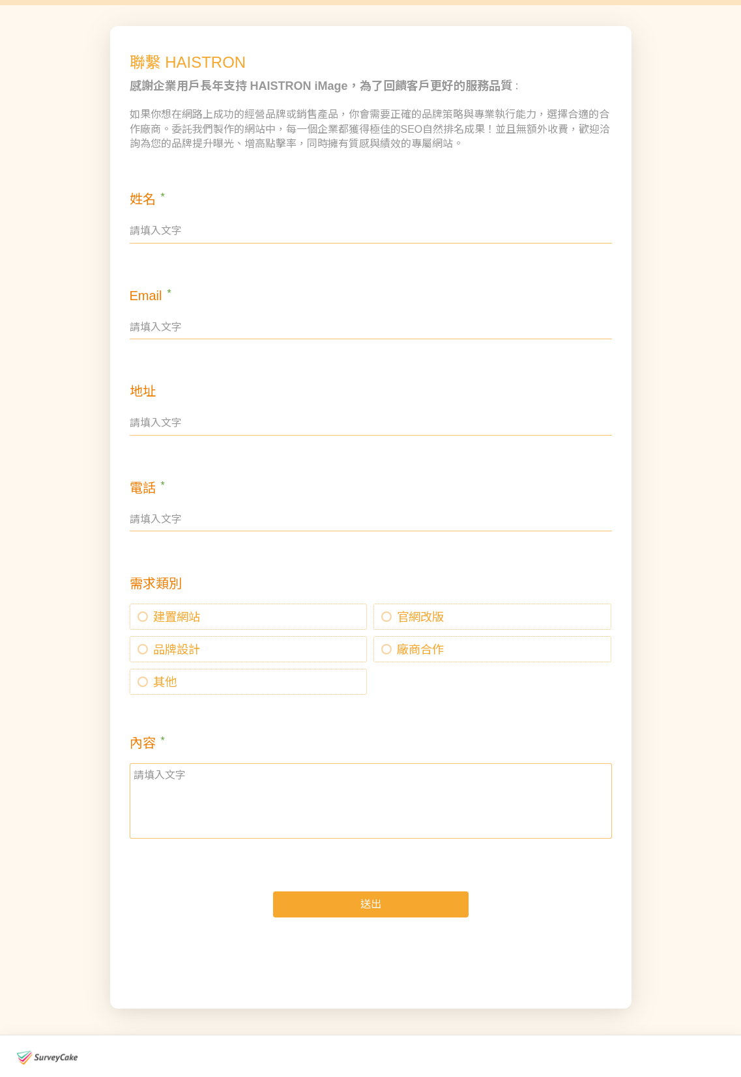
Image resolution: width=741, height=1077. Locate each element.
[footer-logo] (47, 1057)
